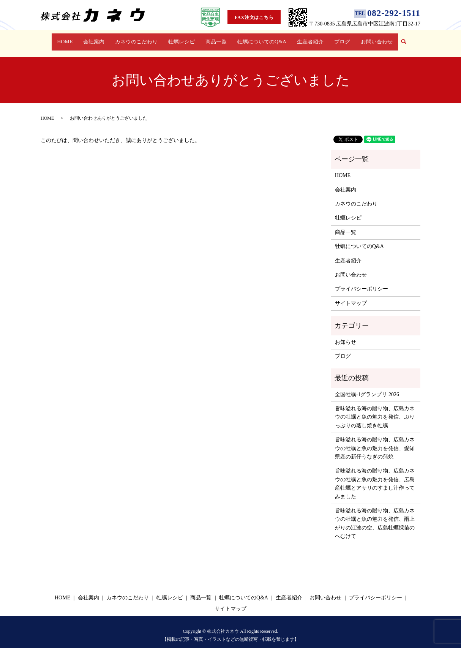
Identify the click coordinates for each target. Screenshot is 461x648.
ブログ (339, 39)
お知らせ (345, 334)
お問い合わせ (372, 39)
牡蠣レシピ (182, 39)
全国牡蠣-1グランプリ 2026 (367, 387)
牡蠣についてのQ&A (261, 39)
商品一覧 (216, 39)
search (403, 40)
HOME (68, 39)
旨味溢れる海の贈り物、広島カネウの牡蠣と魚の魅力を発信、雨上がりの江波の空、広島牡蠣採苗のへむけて (375, 516)
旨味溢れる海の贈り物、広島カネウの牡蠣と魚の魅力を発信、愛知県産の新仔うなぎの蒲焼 (375, 441)
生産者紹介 (309, 39)
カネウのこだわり (138, 39)
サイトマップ (351, 296)
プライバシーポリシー (361, 281)
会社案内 (96, 39)
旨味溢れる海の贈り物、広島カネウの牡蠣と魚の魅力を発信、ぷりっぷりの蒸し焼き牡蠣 (375, 409)
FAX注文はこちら (254, 17)
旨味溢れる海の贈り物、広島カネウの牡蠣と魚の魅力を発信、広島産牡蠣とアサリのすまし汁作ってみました (375, 476)
